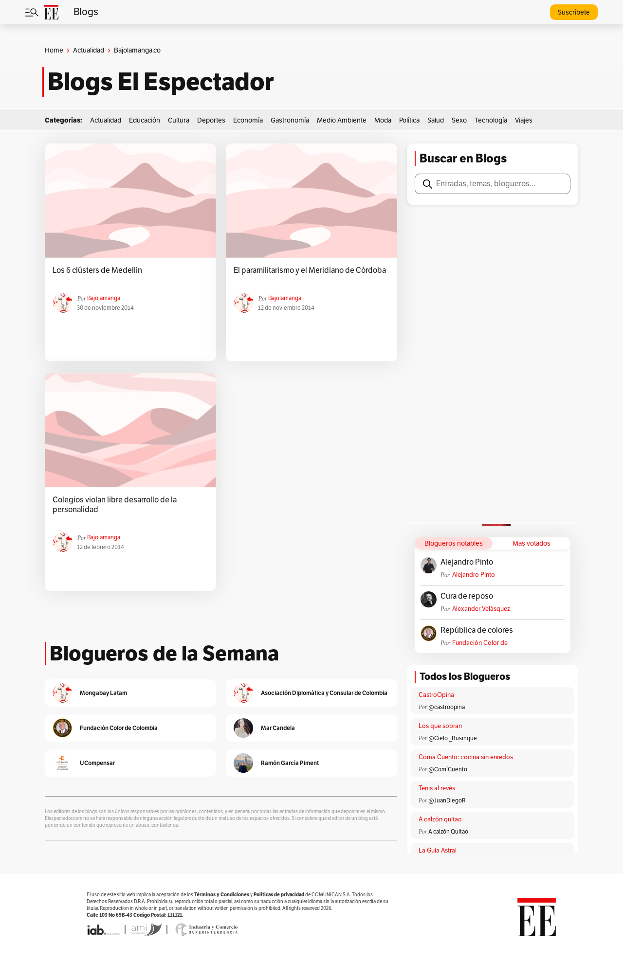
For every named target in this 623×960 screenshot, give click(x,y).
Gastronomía (290, 120)
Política (409, 120)
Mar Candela (278, 727)
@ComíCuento (447, 769)
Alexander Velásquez (481, 609)
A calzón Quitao (448, 831)
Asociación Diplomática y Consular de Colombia (324, 692)
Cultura (178, 120)
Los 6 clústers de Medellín (97, 270)
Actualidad (88, 50)
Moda (382, 120)
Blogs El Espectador (161, 82)
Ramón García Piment (290, 762)
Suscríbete (574, 12)
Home (54, 50)
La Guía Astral (438, 850)
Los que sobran (440, 726)
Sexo (459, 120)
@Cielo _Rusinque (452, 738)
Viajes (523, 120)
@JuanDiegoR (447, 800)
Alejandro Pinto (466, 562)
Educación (144, 120)
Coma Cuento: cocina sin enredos (466, 757)
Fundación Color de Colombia (480, 643)
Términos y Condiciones (221, 894)
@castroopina (446, 707)
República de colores (476, 630)
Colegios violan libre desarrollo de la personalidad (115, 505)
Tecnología (491, 120)
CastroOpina (436, 695)
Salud (435, 120)
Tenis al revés (437, 788)
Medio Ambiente (341, 120)
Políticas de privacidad (279, 894)
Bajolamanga (103, 298)
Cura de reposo (466, 596)
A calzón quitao (440, 819)
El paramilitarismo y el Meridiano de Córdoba (310, 270)
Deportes (211, 120)
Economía (248, 120)
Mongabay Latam (103, 692)
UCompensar (97, 762)
